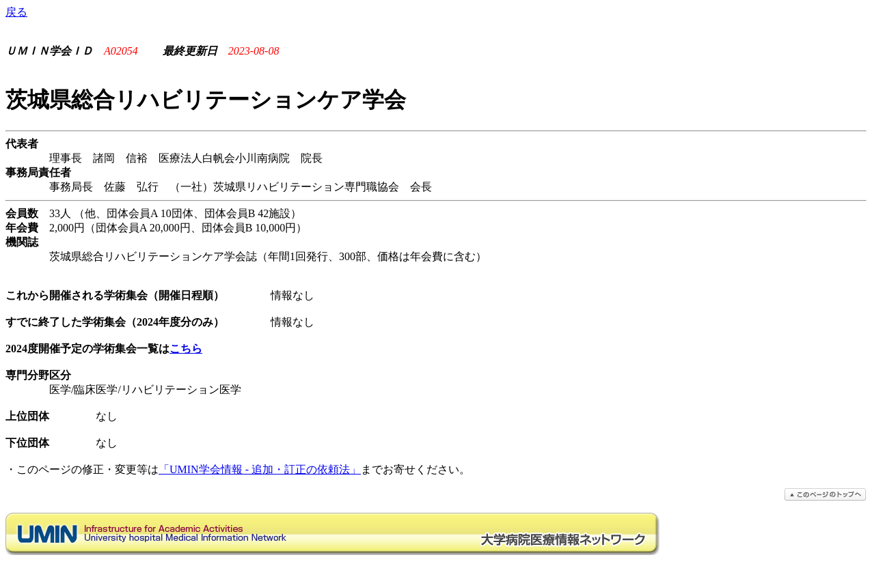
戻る (16, 12)
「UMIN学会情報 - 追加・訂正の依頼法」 (260, 469)
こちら (185, 348)
